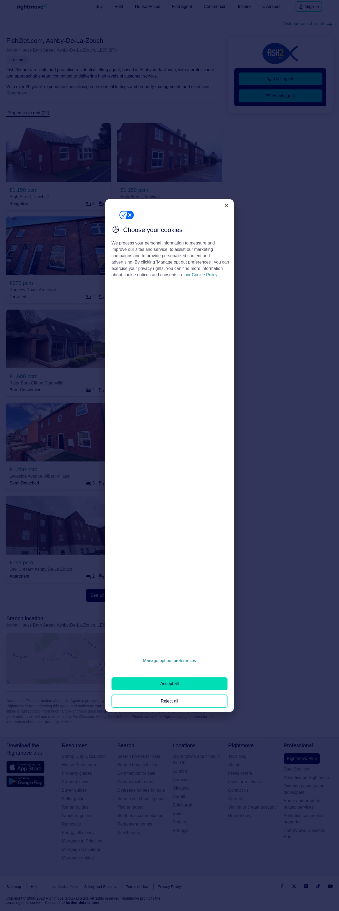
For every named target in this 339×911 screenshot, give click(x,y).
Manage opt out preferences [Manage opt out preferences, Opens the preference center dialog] (169, 660)
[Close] (226, 205)
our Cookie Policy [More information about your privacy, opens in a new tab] (201, 275)
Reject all (169, 701)
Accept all (169, 683)
